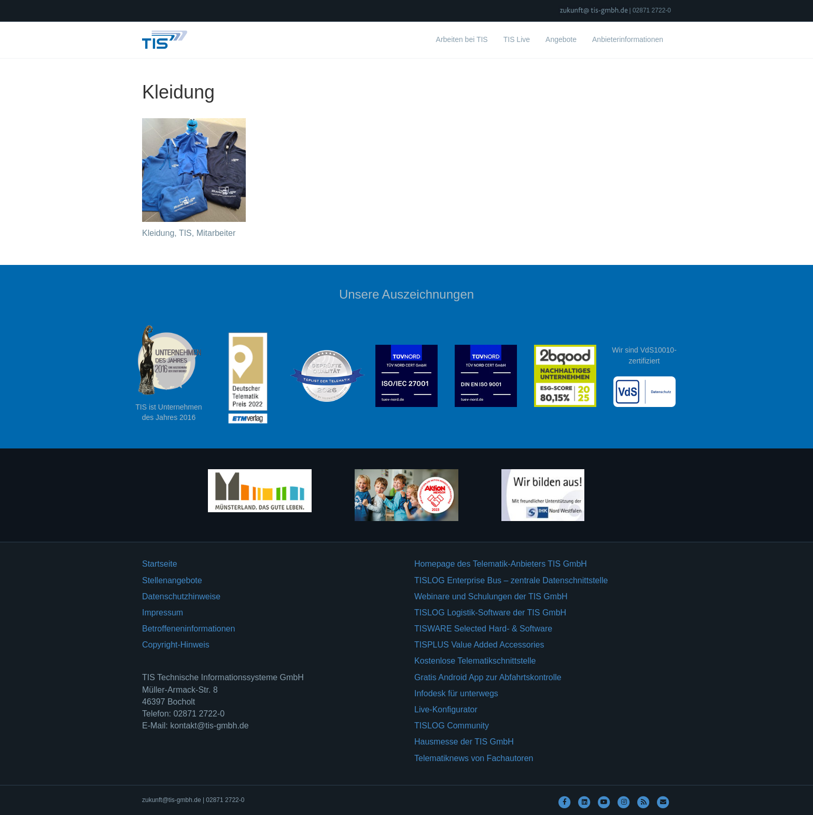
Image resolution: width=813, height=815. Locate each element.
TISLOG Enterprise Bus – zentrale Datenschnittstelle (511, 580)
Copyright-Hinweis (175, 644)
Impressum (162, 612)
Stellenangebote (172, 580)
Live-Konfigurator (446, 709)
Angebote (561, 39)
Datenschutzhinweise (181, 596)
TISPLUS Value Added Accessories (479, 644)
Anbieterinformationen (627, 39)
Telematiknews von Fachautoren (473, 758)
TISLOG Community (451, 725)
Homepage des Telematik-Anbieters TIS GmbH (500, 563)
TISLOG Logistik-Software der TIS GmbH (490, 612)
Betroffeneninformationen (188, 628)
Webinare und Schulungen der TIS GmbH (491, 596)
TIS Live (516, 39)
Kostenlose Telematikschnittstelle (475, 660)
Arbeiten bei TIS (462, 39)
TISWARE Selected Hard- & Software (483, 628)
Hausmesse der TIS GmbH (464, 741)
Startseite (159, 563)
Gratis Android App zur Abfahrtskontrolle (488, 677)
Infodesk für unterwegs (456, 693)
